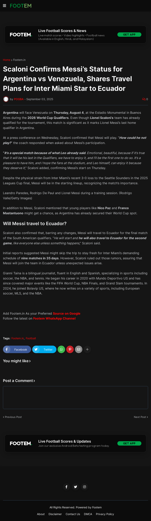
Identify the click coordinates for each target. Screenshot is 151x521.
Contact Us (73, 514)
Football (31, 338)
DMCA (88, 514)
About (41, 514)
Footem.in (19, 59)
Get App (129, 34)
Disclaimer (55, 514)
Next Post (140, 416)
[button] (4, 5)
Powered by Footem (89, 507)
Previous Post (13, 416)
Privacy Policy (105, 514)
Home (6, 59)
